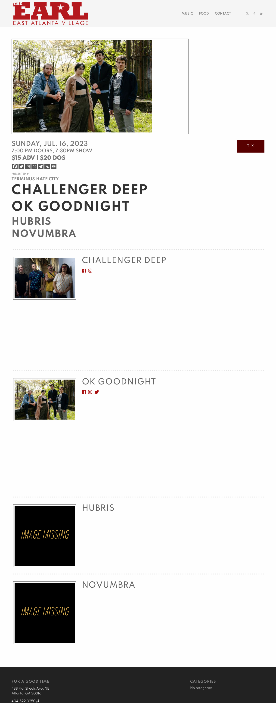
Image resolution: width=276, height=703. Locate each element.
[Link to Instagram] (260, 13)
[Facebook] (15, 166)
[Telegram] (40, 166)
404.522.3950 (25, 701)
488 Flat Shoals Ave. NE (30, 688)
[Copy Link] (47, 166)
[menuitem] (187, 13)
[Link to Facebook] (254, 13)
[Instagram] (28, 166)
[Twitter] (21, 166)
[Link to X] (247, 13)
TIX (250, 146)
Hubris (32, 222)
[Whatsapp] (34, 166)
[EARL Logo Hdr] (51, 13)
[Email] (53, 166)
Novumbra (44, 234)
